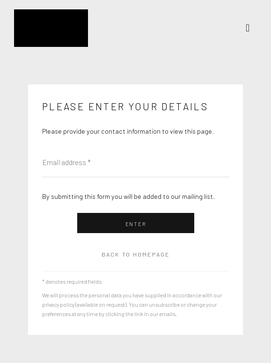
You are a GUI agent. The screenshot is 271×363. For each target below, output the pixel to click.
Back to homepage (136, 254)
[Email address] (135, 162)
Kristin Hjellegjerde (61, 28)
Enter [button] (135, 224)
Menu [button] (250, 28)
